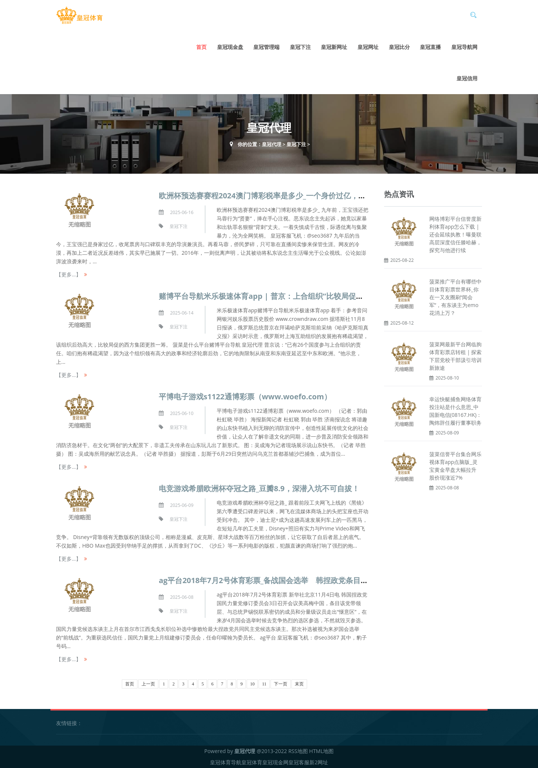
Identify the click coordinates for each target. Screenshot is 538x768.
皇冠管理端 (266, 46)
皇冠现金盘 (230, 46)
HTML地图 (321, 751)
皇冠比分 (399, 46)
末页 (299, 684)
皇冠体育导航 (225, 762)
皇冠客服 (298, 762)
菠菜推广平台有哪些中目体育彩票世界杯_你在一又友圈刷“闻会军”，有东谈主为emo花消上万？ (455, 297)
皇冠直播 (430, 46)
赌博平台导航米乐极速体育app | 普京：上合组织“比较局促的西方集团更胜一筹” (293, 296)
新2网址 (318, 762)
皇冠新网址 (334, 46)
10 (252, 684)
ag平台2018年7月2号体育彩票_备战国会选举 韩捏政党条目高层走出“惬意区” (289, 580)
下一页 (280, 684)
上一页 (148, 684)
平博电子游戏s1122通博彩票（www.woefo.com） (245, 396)
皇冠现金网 (275, 762)
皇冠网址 (368, 46)
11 (264, 684)
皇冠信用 (467, 78)
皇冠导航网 (464, 46)
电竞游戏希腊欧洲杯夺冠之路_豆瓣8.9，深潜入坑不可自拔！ (259, 488)
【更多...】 (68, 274)
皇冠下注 (300, 46)
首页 (201, 46)
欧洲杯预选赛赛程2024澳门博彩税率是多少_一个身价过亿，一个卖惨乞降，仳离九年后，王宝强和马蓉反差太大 (344, 196)
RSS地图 (298, 751)
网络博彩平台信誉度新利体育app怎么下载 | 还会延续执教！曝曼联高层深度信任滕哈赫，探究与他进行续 (455, 234)
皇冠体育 (251, 762)
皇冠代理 (271, 144)
